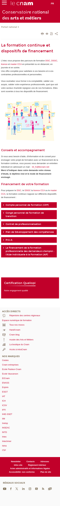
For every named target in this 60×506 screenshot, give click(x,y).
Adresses (44, 461)
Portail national (9, 27)
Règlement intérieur (37, 465)
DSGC (54, 60)
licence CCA (39, 190)
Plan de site (45, 472)
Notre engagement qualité (16, 290)
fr (52, 3)
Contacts (30, 461)
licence (4, 64)
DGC (47, 60)
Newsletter (16, 461)
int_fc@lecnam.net (40, 167)
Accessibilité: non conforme (22, 472)
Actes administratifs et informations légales (30, 468)
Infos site (18, 465)
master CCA (16, 64)
